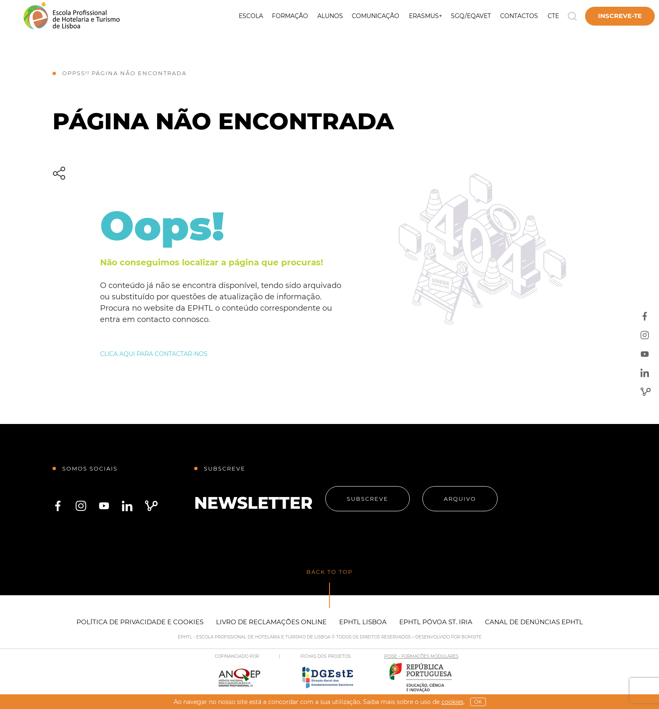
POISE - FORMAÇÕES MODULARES (421, 656)
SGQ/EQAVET (471, 16)
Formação (290, 16)
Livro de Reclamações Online (271, 622)
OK (478, 702)
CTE (553, 16)
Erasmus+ (425, 16)
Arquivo (460, 498)
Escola (251, 16)
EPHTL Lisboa (363, 622)
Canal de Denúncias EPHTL (534, 622)
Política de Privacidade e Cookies (139, 622)
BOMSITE (471, 637)
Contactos (519, 16)
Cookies (452, 702)
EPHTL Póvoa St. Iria (435, 622)
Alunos (330, 16)
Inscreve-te (620, 16)
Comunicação (375, 16)
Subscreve (367, 498)
